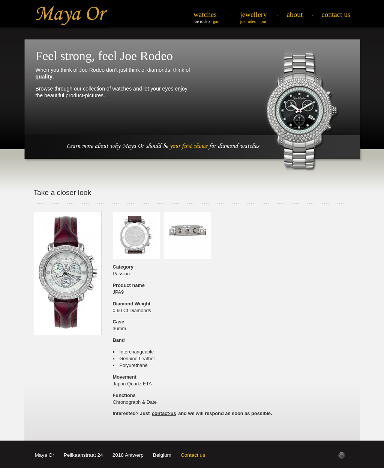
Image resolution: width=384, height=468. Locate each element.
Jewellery (253, 14)
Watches (205, 14)
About (295, 14)
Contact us (193, 455)
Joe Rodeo (202, 21)
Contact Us (335, 14)
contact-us (164, 413)
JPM (216, 21)
